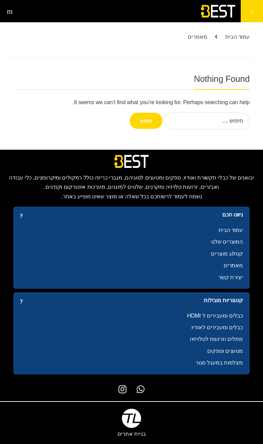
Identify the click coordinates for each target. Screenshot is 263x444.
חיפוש (9, 11)
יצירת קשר (230, 277)
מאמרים (233, 265)
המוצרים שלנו (227, 242)
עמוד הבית (237, 37)
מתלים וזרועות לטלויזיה (216, 339)
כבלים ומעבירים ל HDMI (215, 316)
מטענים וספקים (225, 351)
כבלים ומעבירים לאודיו (217, 327)
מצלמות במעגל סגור (219, 363)
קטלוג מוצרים (227, 254)
